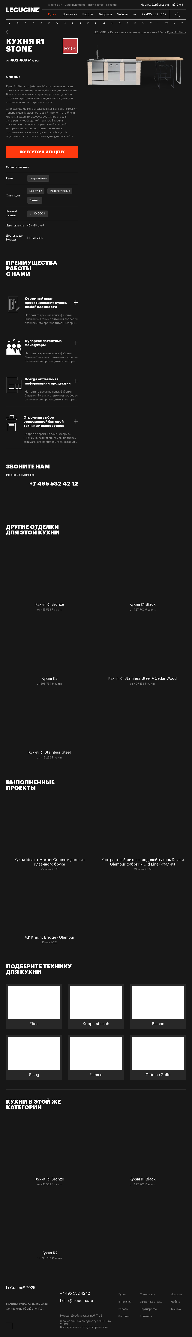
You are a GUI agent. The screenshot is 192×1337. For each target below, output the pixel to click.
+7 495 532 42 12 (154, 14)
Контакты (146, 1316)
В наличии (124, 1302)
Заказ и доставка (151, 1302)
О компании (147, 1294)
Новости (176, 1294)
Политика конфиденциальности (27, 1304)
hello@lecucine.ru (76, 1301)
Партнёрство (148, 1309)
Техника (176, 1309)
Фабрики (124, 1316)
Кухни (122, 1294)
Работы (123, 1309)
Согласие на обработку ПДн (25, 1308)
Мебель (175, 1302)
